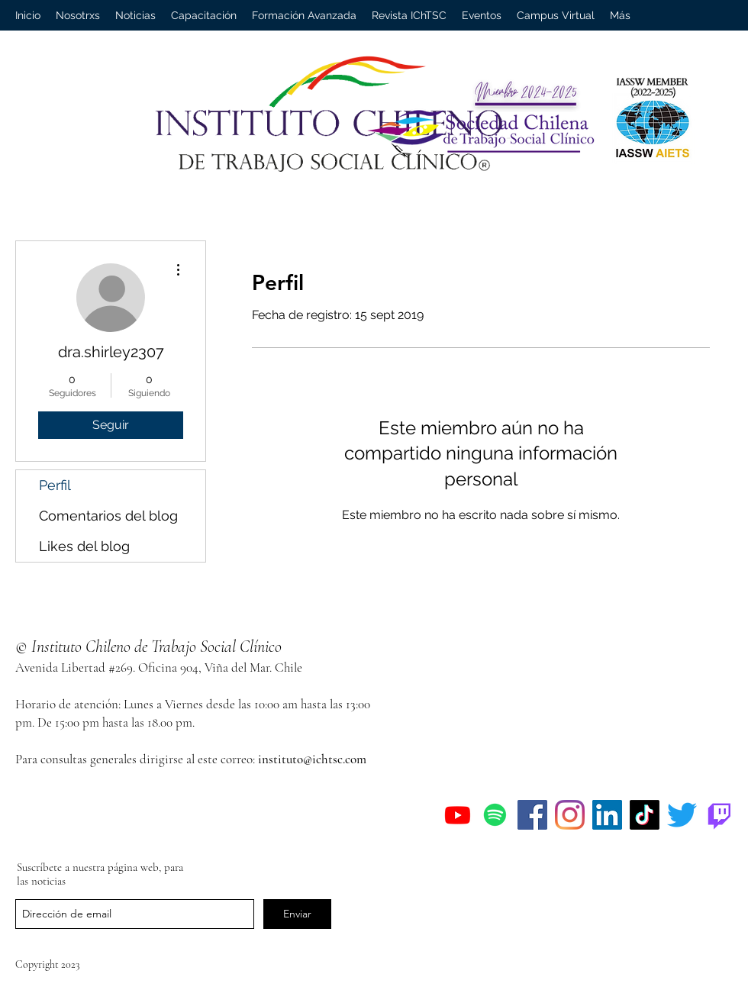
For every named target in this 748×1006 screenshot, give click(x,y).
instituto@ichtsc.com (312, 759)
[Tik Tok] (644, 815)
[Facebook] (532, 815)
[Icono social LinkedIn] (607, 815)
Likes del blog (84, 546)
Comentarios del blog (108, 516)
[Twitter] (682, 815)
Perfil (55, 485)
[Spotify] (495, 815)
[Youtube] (457, 815)
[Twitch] (719, 815)
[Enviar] (297, 914)
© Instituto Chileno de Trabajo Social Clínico (148, 646)
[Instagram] (570, 815)
